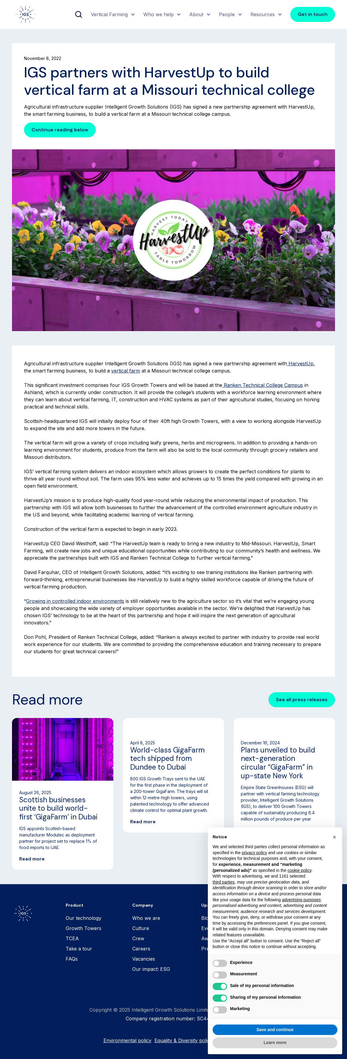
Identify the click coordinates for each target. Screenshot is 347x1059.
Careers (141, 949)
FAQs (72, 959)
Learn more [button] (275, 1042)
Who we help (158, 14)
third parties (224, 882)
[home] (25, 14)
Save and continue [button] (275, 1029)
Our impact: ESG (151, 969)
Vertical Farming (109, 14)
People (227, 14)
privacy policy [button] (254, 852)
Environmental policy (127, 1040)
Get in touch (313, 14)
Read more (32, 859)
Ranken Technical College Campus (262, 385)
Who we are (146, 918)
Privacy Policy (164, 1029)
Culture (140, 928)
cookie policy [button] (299, 870)
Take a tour (79, 949)
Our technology (83, 918)
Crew (138, 938)
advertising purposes (301, 899)
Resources (262, 14)
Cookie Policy (129, 1029)
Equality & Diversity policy (183, 1040)
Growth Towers (83, 928)
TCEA (72, 938)
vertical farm (125, 371)
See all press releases (302, 699)
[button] (112, 14)
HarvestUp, (301, 363)
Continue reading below (59, 130)
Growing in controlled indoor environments (75, 601)
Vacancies (143, 959)
